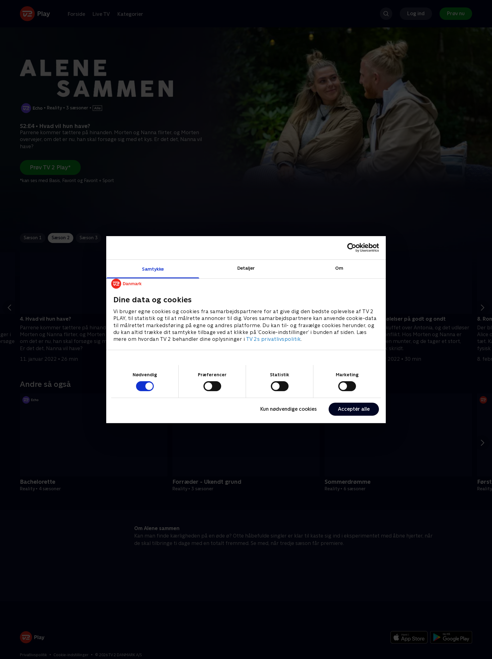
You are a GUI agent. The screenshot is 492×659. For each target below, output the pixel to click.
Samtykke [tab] (153, 268)
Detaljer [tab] (246, 267)
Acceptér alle (354, 409)
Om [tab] (339, 267)
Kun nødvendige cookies (288, 409)
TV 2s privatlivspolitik (273, 339)
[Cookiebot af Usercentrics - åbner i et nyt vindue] (352, 247)
